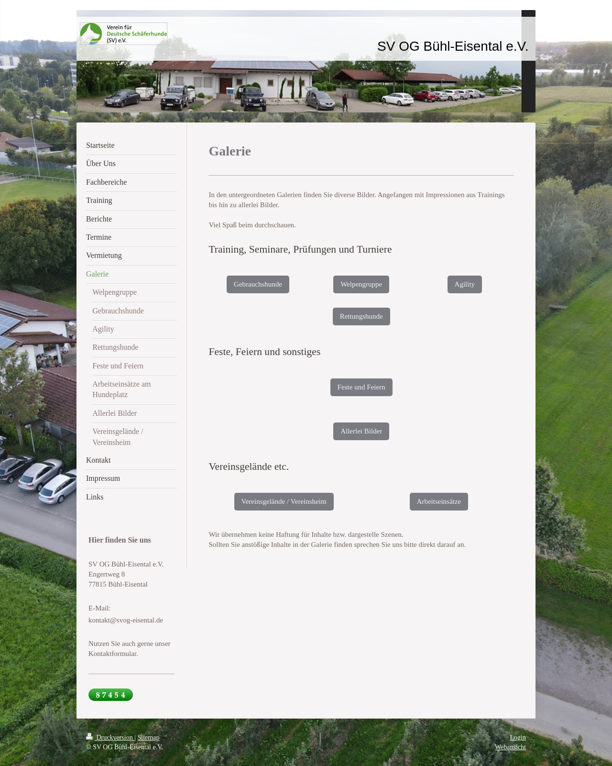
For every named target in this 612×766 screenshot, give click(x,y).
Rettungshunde (361, 316)
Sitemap (149, 737)
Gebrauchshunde (258, 284)
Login (518, 737)
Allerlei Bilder (361, 431)
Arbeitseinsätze (439, 501)
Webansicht (510, 747)
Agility (465, 284)
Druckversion (110, 737)
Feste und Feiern (361, 387)
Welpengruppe (361, 284)
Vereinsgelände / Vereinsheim (284, 501)
